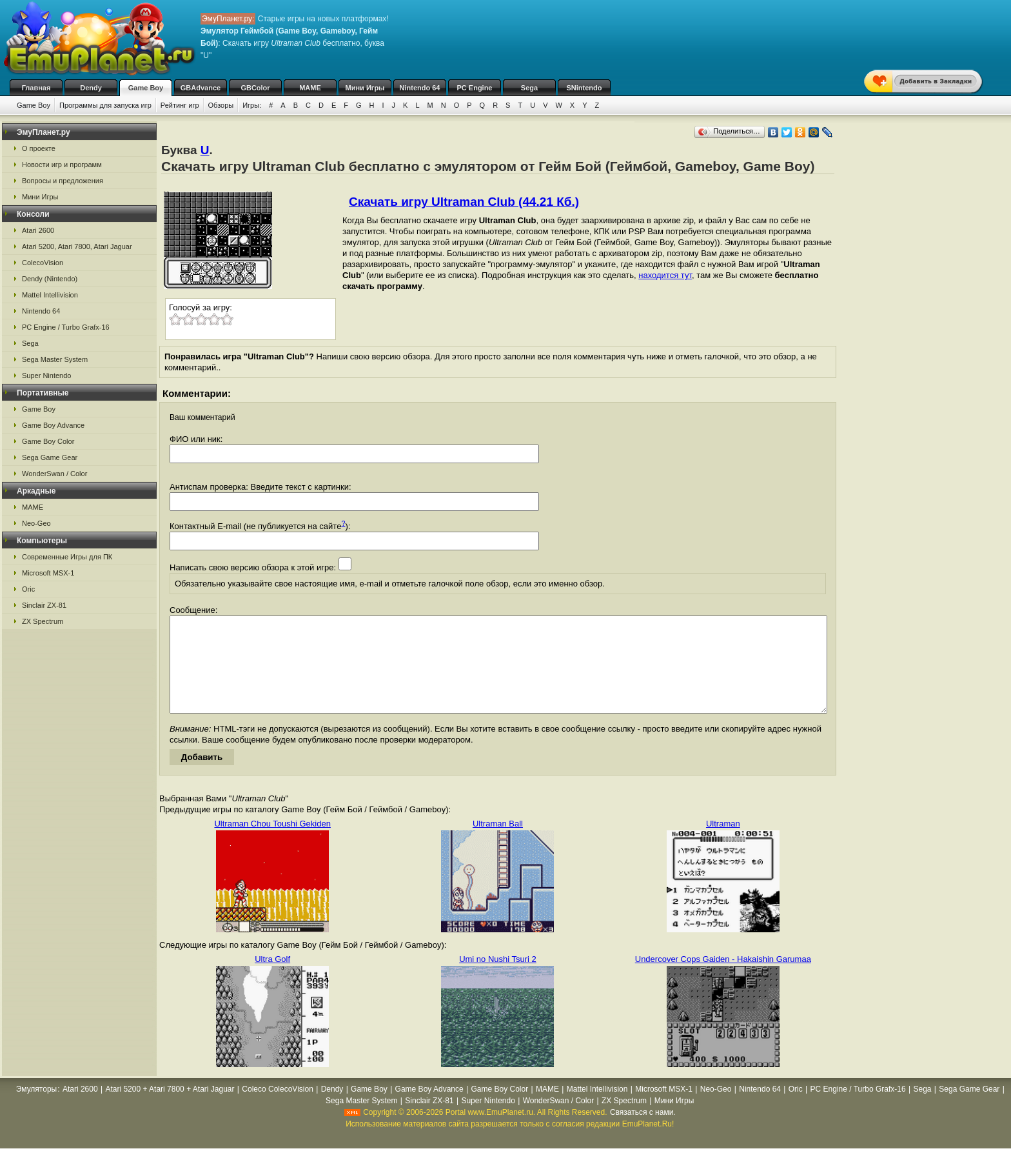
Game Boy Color (48, 441)
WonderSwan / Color (54, 473)
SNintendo (584, 88)
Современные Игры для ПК (67, 557)
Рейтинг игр (180, 105)
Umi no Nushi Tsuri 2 (497, 978)
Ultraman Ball (498, 843)
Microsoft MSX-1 (48, 573)
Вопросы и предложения (62, 181)
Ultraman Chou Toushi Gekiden (272, 843)
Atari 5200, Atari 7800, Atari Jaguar (77, 246)
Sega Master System (55, 359)
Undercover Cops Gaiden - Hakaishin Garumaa (723, 978)
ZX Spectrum (42, 621)
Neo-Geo (36, 523)
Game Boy (145, 88)
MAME (310, 88)
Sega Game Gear (49, 457)
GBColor (255, 88)
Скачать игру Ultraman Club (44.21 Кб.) (464, 201)
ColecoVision (42, 262)
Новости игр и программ (62, 164)
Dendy (91, 88)
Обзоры (221, 105)
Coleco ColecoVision (277, 1108)
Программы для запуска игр (105, 105)
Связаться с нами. (643, 1131)
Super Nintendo (46, 375)
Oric (28, 589)
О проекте (38, 148)
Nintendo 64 (420, 88)
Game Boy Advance (53, 425)
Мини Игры (365, 88)
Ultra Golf (272, 978)
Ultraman (723, 843)
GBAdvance (201, 88)
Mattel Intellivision (50, 295)
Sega (529, 88)
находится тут (665, 275)
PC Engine (474, 88)
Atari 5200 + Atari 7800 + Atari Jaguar (169, 1108)
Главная (36, 88)
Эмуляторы (36, 1108)
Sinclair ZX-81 (44, 605)
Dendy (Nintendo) (49, 279)
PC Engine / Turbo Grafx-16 (66, 327)
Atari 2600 (38, 230)
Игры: (251, 105)
